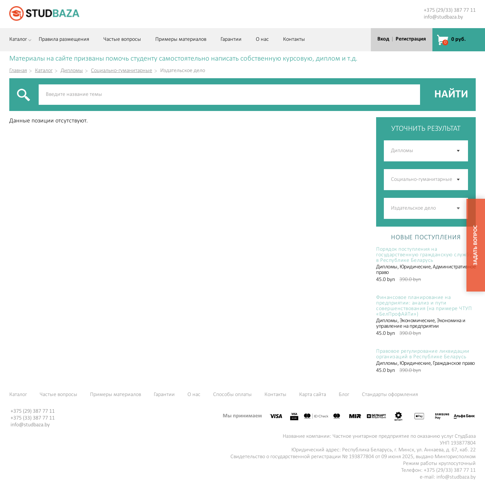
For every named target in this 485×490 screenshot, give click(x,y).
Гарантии (231, 39)
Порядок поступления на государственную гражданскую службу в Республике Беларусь (424, 255)
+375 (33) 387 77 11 (33, 418)
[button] (458, 208)
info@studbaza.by (443, 17)
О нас (262, 39)
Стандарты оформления (390, 395)
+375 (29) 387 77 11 (33, 411)
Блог (344, 395)
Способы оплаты (232, 395)
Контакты (294, 39)
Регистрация (411, 39)
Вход (383, 39)
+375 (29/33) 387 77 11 (450, 10)
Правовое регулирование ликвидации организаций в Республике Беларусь (423, 354)
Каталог (18, 39)
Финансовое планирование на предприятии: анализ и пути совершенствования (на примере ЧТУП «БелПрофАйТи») (424, 306)
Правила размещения (64, 39)
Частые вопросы (122, 39)
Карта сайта (312, 395)
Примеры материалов (180, 39)
